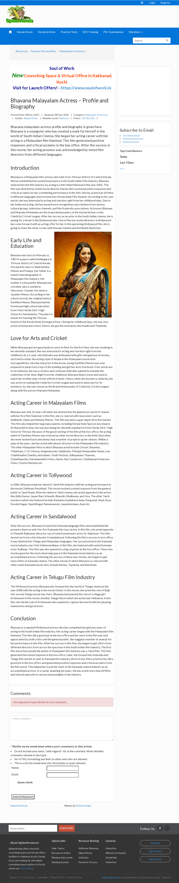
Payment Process (88, 862)
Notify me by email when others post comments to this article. (52, 746)
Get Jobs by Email (131, 135)
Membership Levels (62, 857)
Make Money (85, 852)
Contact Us (28, 877)
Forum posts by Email (133, 138)
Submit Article (18, 805)
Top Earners (155, 851)
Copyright (42, 877)
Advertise (111, 848)
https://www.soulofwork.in (86, 87)
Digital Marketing (111, 877)
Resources (22, 51)
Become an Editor (61, 852)
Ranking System (60, 862)
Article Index (83, 805)
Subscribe (67, 828)
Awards (155, 843)
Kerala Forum (25, 31)
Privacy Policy (57, 877)
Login (152, 2)
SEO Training (90, 31)
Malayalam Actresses (72, 51)
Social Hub (111, 857)
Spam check (25, 782)
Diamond (63, 118)
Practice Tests (69, 31)
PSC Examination (113, 31)
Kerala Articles (46, 31)
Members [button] (136, 31)
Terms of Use (74, 877)
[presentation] (64, 786)
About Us (14, 877)
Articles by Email (131, 142)
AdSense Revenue (89, 848)
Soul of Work (27, 868)
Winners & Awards (116, 852)
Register (166, 2)
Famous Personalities (43, 51)
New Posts (155, 859)
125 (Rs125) (87, 118)
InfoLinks (84, 857)
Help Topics (58, 848)
